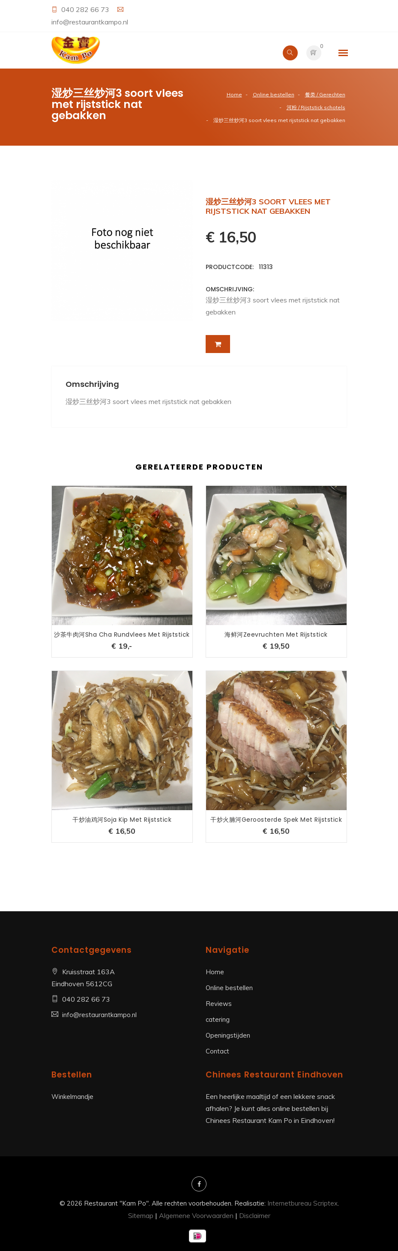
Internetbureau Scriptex (302, 1203)
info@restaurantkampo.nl (89, 22)
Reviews (219, 1004)
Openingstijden (228, 1035)
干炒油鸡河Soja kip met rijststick (121, 819)
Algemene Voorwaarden (196, 1215)
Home (234, 94)
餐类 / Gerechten (325, 94)
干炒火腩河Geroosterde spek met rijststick (276, 819)
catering (218, 1019)
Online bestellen (273, 94)
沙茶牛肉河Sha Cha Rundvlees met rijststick (122, 634)
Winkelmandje (72, 1096)
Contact (217, 1051)
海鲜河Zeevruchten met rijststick (276, 634)
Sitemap (140, 1215)
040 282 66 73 (86, 9)
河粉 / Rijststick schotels (316, 107)
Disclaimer (254, 1215)
